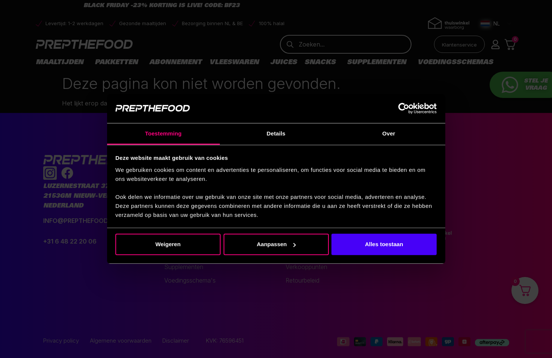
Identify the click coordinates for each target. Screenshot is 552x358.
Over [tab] (388, 133)
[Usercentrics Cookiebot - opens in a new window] (404, 108)
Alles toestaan (384, 244)
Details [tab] (276, 133)
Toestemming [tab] (163, 133)
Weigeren (167, 244)
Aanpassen (276, 244)
